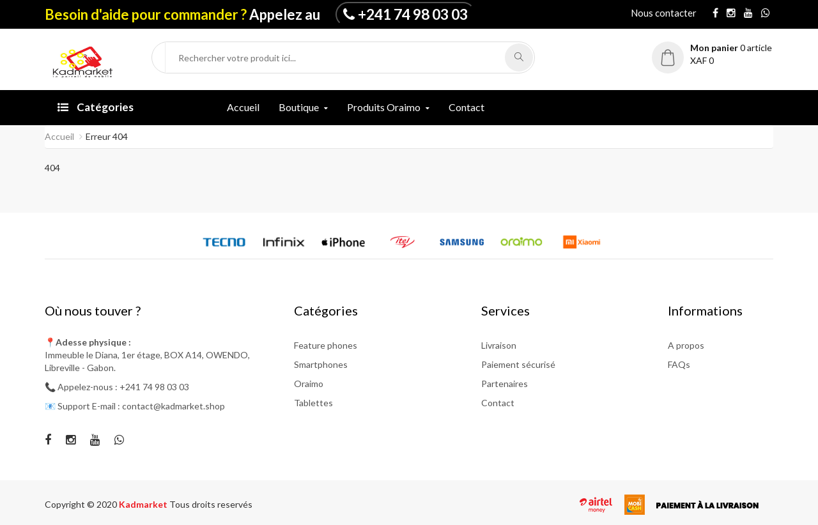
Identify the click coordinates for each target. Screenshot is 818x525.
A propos (686, 345)
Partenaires (504, 383)
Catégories (96, 107)
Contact (466, 107)
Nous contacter (664, 13)
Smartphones (321, 364)
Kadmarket (144, 504)
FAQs (679, 364)
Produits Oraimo (384, 107)
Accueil (243, 107)
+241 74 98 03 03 (413, 14)
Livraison (498, 345)
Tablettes (313, 402)
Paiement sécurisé (518, 364)
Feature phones (325, 345)
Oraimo (308, 383)
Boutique (299, 107)
